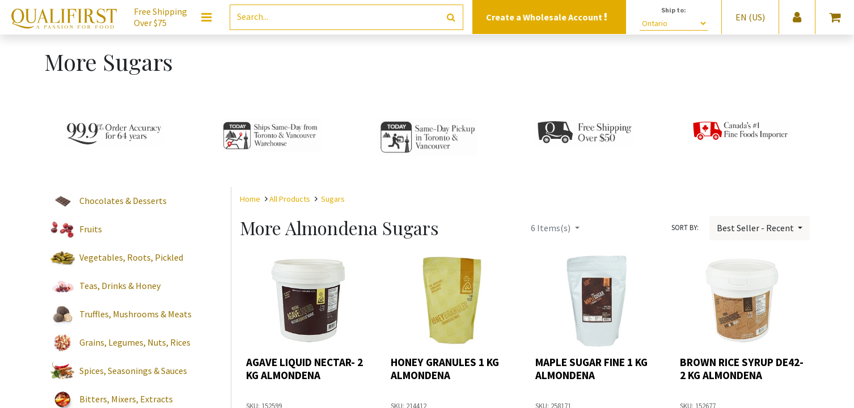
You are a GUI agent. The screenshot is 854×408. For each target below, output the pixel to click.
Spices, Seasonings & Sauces (133, 370)
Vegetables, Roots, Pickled (131, 257)
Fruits (90, 229)
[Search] (451, 17)
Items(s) (551, 227)
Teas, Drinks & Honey (119, 285)
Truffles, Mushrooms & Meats (135, 314)
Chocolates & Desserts (123, 200)
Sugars (333, 199)
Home (250, 199)
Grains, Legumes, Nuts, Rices (135, 342)
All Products (289, 199)
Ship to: (673, 10)
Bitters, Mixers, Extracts (126, 399)
